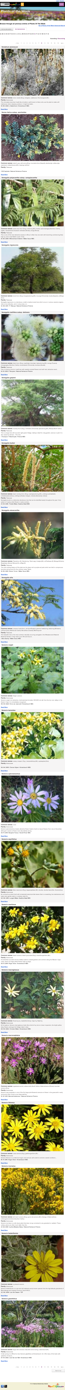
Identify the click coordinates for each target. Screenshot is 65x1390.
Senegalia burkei (8, 443)
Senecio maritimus (9, 905)
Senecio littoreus (8, 1103)
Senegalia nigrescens (10, 245)
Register (62, 1)
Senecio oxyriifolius (9, 839)
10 (48, 43)
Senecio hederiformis (10, 1233)
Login (57, 1)
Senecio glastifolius (9, 1299)
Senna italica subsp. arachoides (14, 112)
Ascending (53, 38)
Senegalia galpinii (9, 378)
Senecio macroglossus (10, 970)
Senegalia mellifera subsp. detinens (16, 312)
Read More (4, 109)
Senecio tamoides (8, 710)
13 (58, 43)
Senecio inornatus (8, 1166)
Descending (61, 38)
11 (51, 43)
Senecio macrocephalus (11, 1035)
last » (62, 43)
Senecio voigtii (7, 645)
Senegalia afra (7, 578)
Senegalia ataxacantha (10, 510)
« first (17, 43)
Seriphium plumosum (10, 47)
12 (54, 43)
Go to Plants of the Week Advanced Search (52, 25)
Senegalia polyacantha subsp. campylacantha (19, 178)
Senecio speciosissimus (11, 774)
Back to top (58, 1370)
